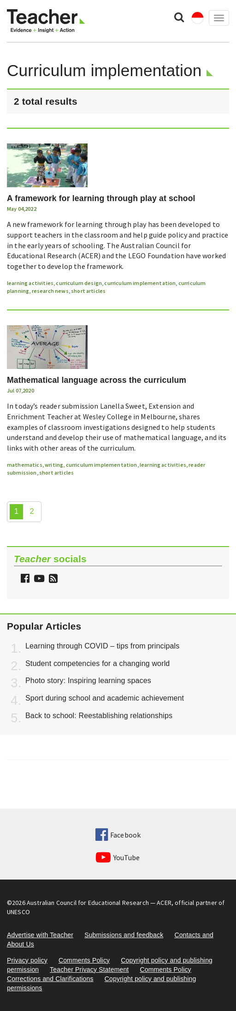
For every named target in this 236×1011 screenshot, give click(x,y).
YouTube (118, 857)
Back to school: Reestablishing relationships (98, 716)
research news (50, 290)
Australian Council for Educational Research (88, 902)
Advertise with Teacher (40, 935)
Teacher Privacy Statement (89, 969)
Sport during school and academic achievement (104, 698)
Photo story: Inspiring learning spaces (88, 680)
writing (54, 464)
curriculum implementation (140, 283)
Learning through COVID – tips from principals (102, 646)
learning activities (30, 283)
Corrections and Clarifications (50, 978)
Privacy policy (27, 960)
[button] (52, 579)
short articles (88, 290)
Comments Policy (84, 960)
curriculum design (79, 283)
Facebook (118, 834)
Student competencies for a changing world (97, 663)
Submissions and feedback (123, 935)
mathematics (24, 464)
